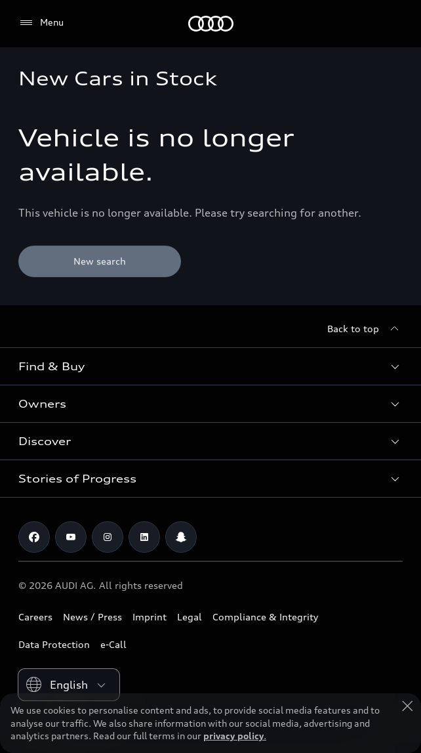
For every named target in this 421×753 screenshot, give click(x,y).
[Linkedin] (144, 537)
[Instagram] (107, 537)
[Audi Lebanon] (210, 24)
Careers (35, 616)
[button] (210, 366)
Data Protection (54, 644)
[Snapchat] (181, 537)
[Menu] (41, 23)
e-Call (113, 644)
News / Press (92, 616)
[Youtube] (71, 537)
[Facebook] (34, 537)
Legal (189, 616)
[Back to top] (365, 329)
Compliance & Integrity (265, 616)
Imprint (149, 616)
